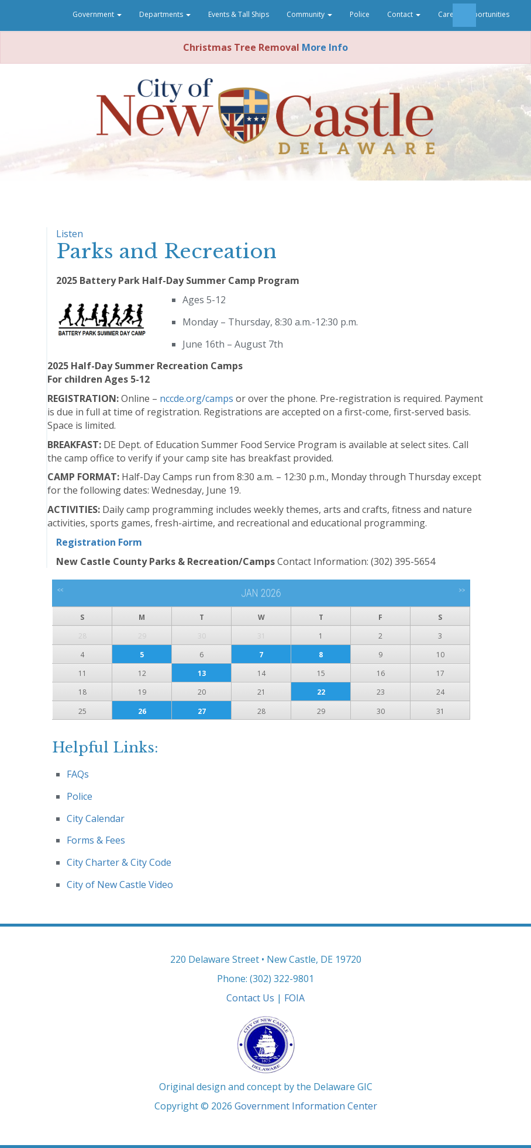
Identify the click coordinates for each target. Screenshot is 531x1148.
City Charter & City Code (119, 862)
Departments (165, 14)
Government (97, 14)
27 (202, 711)
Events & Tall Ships (238, 14)
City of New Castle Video (120, 884)
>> (461, 590)
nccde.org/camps (196, 398)
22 (321, 692)
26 (142, 711)
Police (360, 14)
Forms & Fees (96, 840)
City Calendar (96, 818)
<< (60, 590)
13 (202, 673)
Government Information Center (306, 1106)
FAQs (78, 774)
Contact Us (250, 997)
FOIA (294, 997)
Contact (403, 14)
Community (309, 14)
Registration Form (99, 542)
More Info (325, 47)
